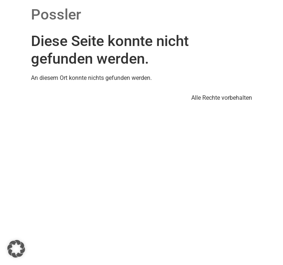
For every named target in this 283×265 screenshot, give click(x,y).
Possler (56, 14)
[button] (16, 249)
